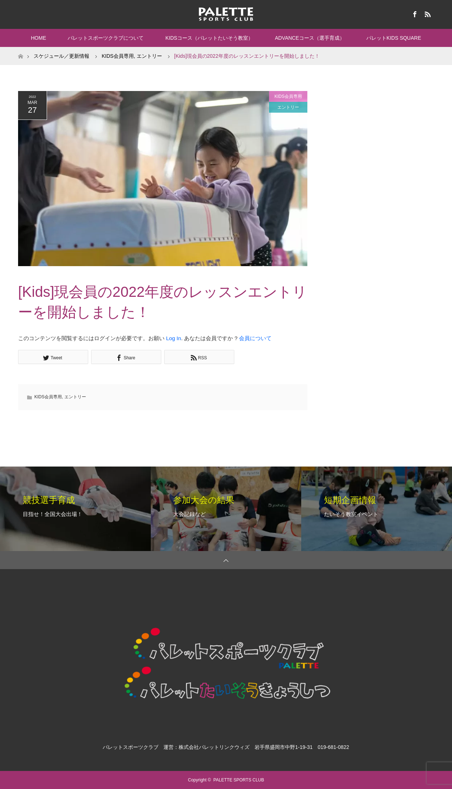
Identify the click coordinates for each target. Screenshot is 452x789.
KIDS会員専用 (288, 96)
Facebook (414, 13)
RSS (426, 13)
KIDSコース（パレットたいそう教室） (209, 38)
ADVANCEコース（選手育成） (310, 38)
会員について (255, 338)
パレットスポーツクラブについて (106, 38)
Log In (173, 338)
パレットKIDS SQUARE (393, 38)
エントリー (288, 107)
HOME (38, 38)
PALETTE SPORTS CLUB (238, 780)
